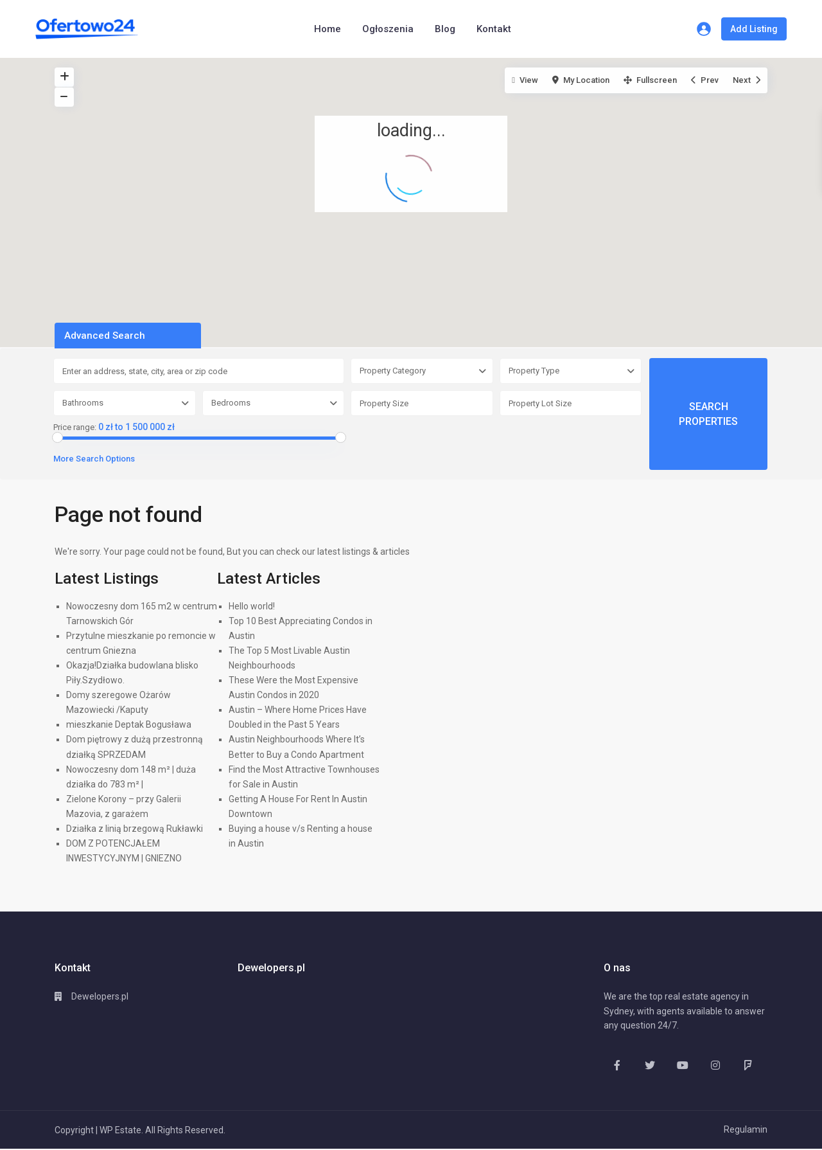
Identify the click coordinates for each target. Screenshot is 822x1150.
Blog (445, 29)
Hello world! (252, 606)
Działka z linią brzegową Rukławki (134, 828)
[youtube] (682, 1065)
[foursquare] (748, 1065)
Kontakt (494, 29)
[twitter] (649, 1065)
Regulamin (745, 1129)
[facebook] (617, 1065)
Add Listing (754, 29)
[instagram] (715, 1065)
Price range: (74, 427)
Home (327, 29)
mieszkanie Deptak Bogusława (128, 724)
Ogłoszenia (388, 29)
